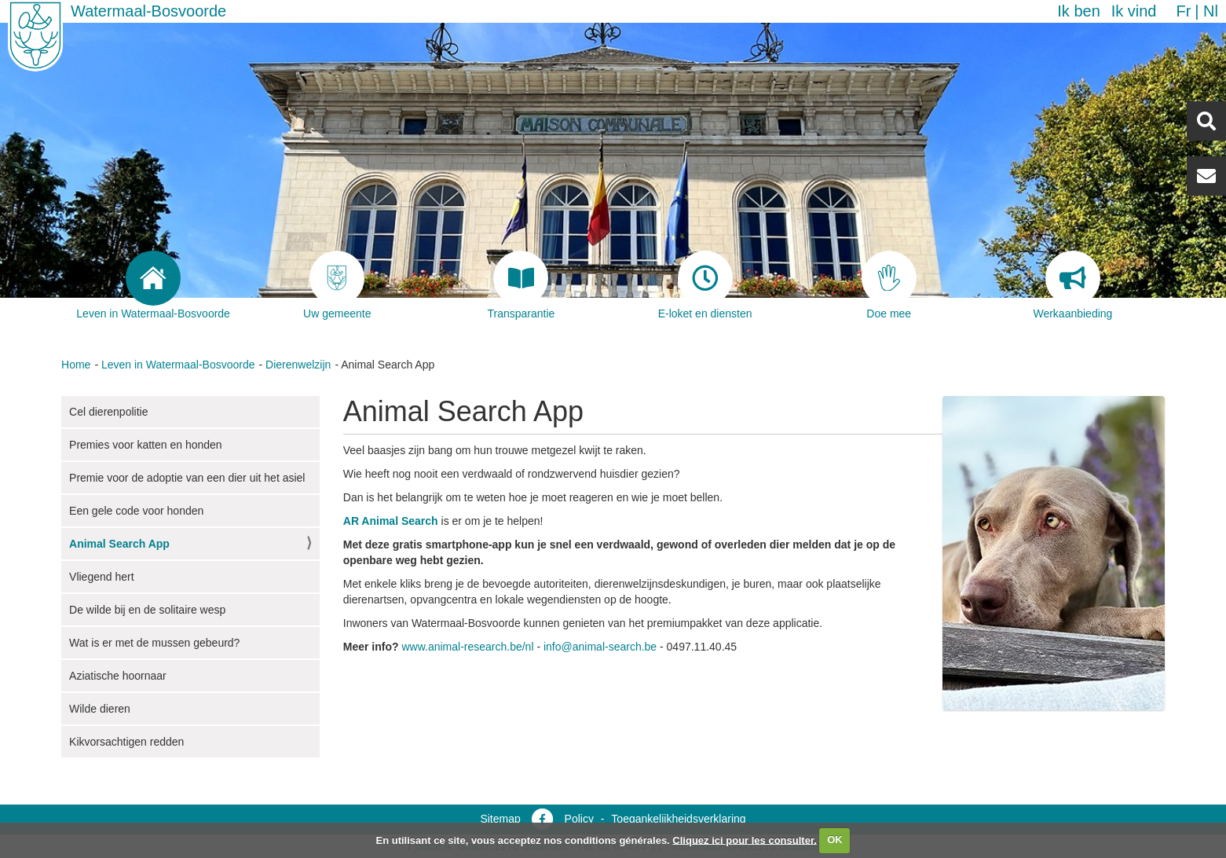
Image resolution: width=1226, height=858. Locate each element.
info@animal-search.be (600, 646)
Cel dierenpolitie (108, 411)
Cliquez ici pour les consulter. (744, 839)
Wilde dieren (99, 708)
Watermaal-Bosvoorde (148, 11)
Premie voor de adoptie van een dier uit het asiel (187, 477)
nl (1210, 11)
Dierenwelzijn (298, 364)
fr (1183, 11)
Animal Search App (119, 543)
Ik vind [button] (1134, 11)
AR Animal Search (390, 521)
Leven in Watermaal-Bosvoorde (178, 364)
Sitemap (500, 818)
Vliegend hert (101, 576)
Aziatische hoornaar (118, 675)
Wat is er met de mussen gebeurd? (154, 642)
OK (835, 839)
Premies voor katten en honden (145, 444)
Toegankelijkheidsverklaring (678, 818)
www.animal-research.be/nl (467, 646)
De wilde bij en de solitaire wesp (147, 609)
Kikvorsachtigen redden (126, 741)
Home (75, 364)
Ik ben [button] (1078, 11)
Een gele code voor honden (136, 510)
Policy (579, 818)
